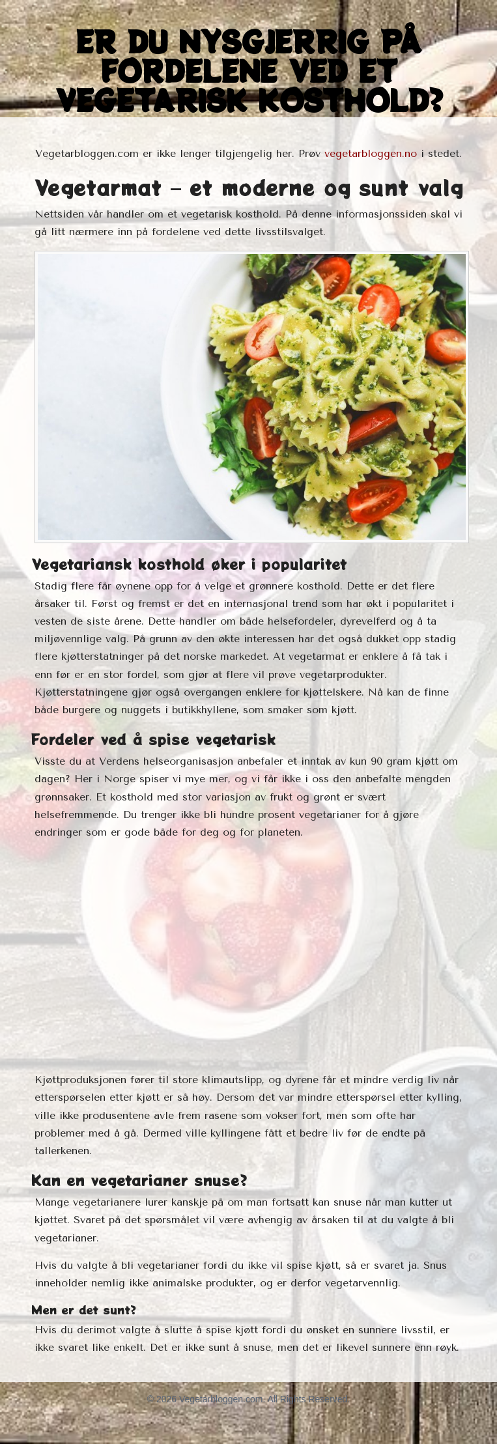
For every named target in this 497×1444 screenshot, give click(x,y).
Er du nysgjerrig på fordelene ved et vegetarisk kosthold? (248, 70)
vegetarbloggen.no (370, 153)
